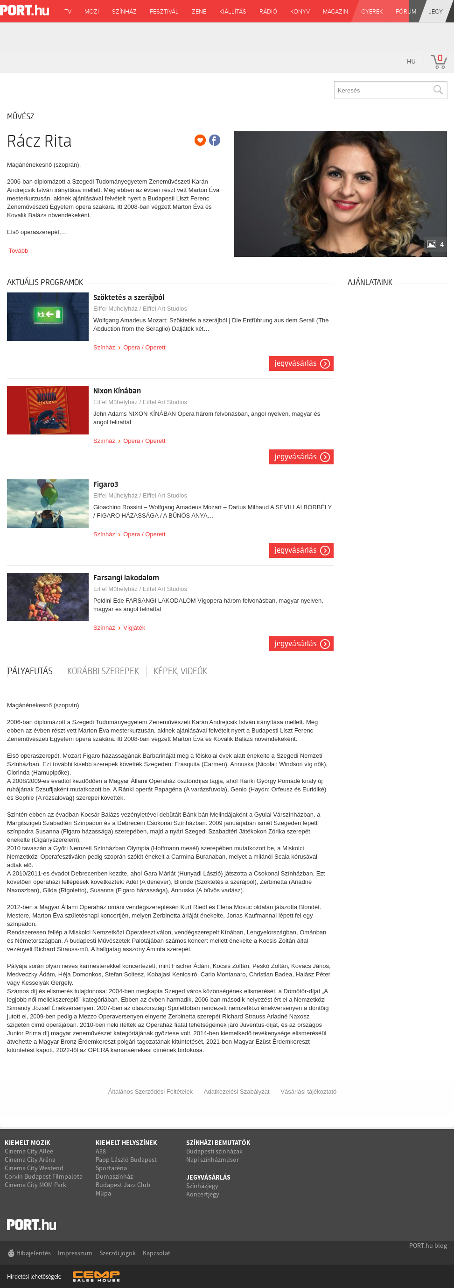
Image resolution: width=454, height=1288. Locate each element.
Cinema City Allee (29, 1151)
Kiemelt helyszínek (126, 1143)
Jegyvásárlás (296, 363)
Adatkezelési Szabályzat (237, 1091)
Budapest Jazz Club (123, 1185)
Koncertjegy (202, 1194)
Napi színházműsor (212, 1159)
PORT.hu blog (428, 1245)
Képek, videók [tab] (180, 671)
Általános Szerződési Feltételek (150, 1091)
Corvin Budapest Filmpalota (44, 1176)
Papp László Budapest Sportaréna (126, 1163)
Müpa (103, 1193)
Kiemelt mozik (27, 1143)
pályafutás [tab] (30, 671)
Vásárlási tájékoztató (308, 1091)
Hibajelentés (33, 1253)
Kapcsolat (156, 1253)
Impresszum (75, 1253)
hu (411, 61)
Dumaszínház (114, 1176)
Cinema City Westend (34, 1168)
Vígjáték (134, 627)
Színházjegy (202, 1185)
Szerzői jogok (117, 1253)
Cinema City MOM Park (35, 1185)
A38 (101, 1151)
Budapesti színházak (214, 1151)
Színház (104, 347)
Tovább (18, 250)
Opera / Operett (144, 347)
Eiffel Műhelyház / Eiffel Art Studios (140, 308)
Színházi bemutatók (218, 1143)
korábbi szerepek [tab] (103, 671)
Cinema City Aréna (30, 1159)
